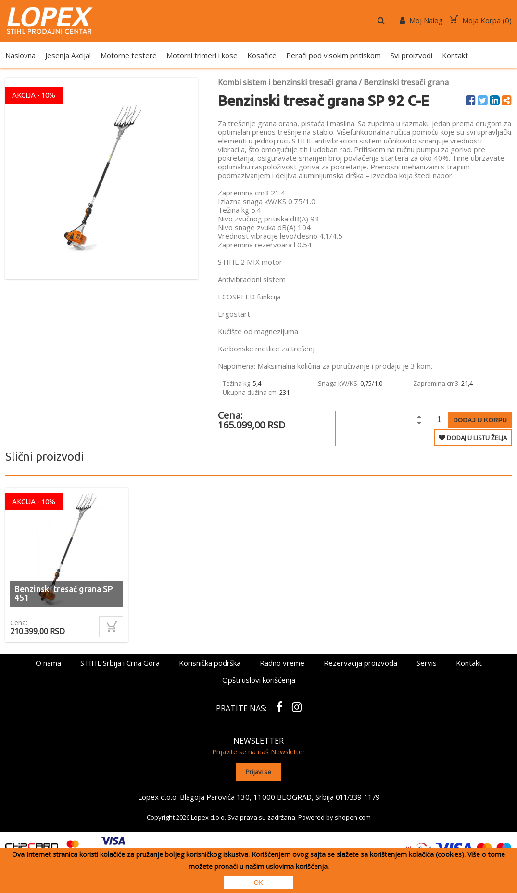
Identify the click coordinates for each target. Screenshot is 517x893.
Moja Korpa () (481, 20)
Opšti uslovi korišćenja (258, 680)
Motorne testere (129, 55)
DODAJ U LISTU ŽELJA (473, 437)
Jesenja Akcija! (68, 55)
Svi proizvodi (411, 55)
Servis (426, 663)
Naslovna (20, 55)
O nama (48, 663)
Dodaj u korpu (480, 420)
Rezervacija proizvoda (360, 663)
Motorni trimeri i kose (202, 55)
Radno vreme (282, 663)
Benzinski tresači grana (406, 82)
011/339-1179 (357, 796)
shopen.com (353, 816)
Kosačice (262, 55)
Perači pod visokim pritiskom (333, 55)
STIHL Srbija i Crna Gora (120, 663)
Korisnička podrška (209, 663)
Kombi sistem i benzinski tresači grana (287, 82)
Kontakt (455, 55)
